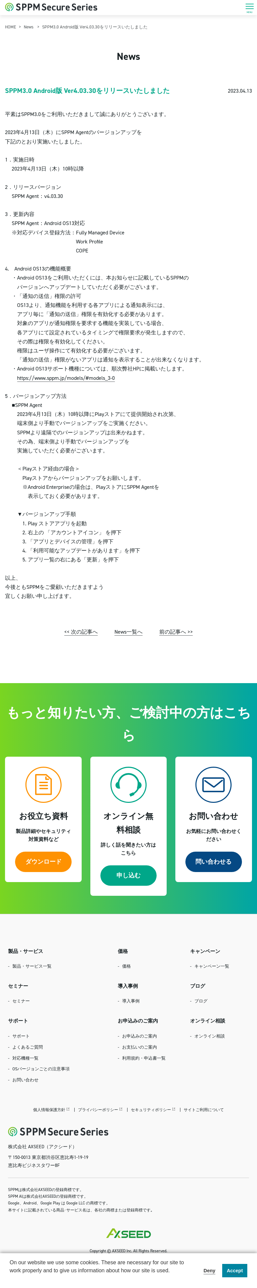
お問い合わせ (25, 1079)
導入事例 (131, 1000)
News (28, 26)
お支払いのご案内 (139, 1047)
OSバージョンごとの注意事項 (41, 1068)
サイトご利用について (204, 1109)
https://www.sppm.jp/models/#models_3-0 (66, 377)
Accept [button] (235, 1270)
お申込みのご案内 (139, 1036)
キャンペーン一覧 (211, 966)
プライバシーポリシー (98, 1109)
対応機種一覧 (25, 1058)
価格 (126, 966)
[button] (11, 1279)
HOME (10, 26)
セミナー (21, 1000)
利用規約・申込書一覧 (144, 1058)
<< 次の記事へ (81, 631)
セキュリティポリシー (151, 1109)
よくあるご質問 (27, 1047)
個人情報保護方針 (49, 1109)
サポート (21, 1036)
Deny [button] (209, 1270)
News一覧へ (128, 631)
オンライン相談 (209, 1036)
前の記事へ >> (176, 631)
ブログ (200, 1000)
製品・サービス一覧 (32, 966)
